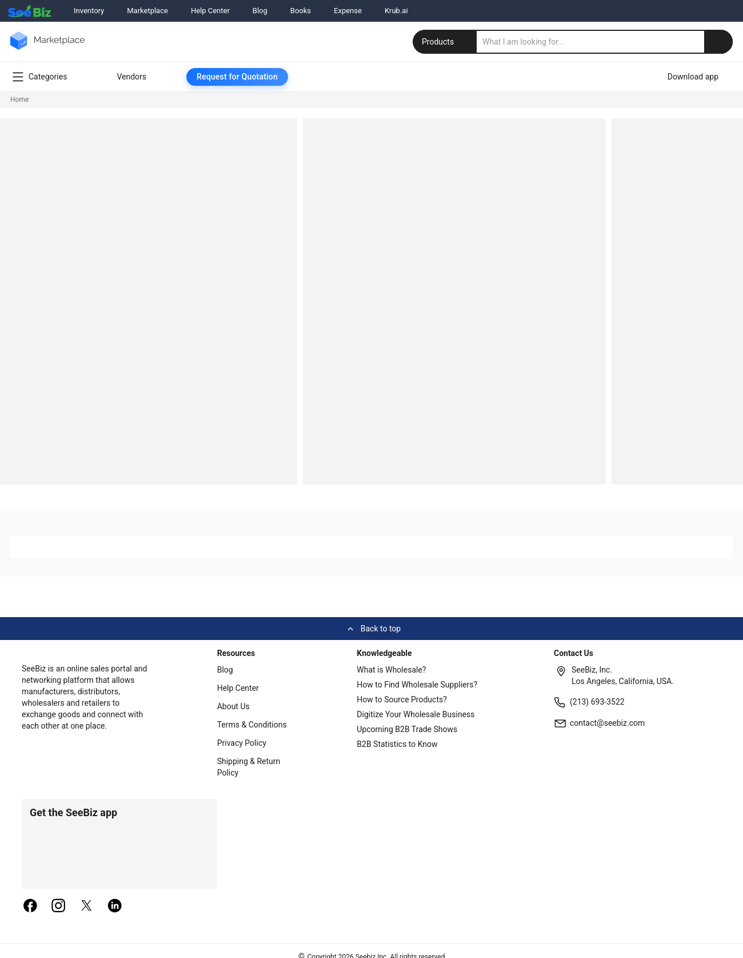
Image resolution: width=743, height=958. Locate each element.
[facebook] (30, 906)
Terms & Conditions (252, 724)
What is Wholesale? (391, 669)
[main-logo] (47, 48)
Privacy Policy (241, 743)
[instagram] (58, 906)
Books (300, 10)
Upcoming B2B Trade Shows (407, 729)
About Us (233, 706)
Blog (260, 10)
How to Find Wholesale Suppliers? (417, 684)
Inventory (89, 10)
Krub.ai (396, 10)
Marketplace (147, 10)
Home (19, 100)
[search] (605, 42)
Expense (348, 10)
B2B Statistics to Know (397, 744)
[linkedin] (114, 906)
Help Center (210, 10)
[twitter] (86, 906)
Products (446, 41)
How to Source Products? (402, 699)
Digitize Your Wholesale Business (415, 714)
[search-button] (718, 42)
